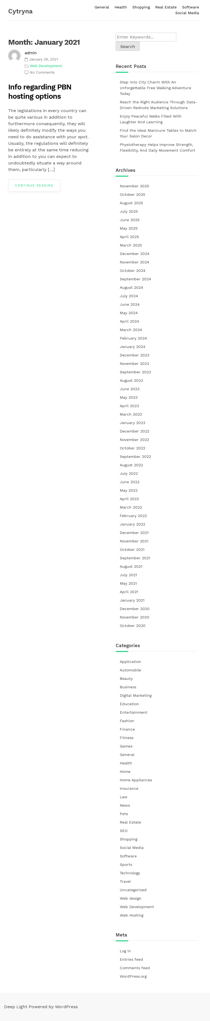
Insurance (129, 788)
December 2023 (134, 355)
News (125, 805)
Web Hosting (131, 915)
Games (126, 746)
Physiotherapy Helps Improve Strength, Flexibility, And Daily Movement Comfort (157, 147)
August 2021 (131, 566)
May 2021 (128, 583)
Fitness (126, 737)
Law (123, 797)
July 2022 (129, 473)
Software (190, 7)
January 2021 (132, 600)
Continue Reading (34, 185)
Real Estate (166, 7)
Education (129, 704)
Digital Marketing (135, 695)
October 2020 (132, 625)
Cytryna (20, 11)
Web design (130, 898)
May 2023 (129, 397)
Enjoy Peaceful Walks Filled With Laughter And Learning (151, 119)
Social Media (187, 13)
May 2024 (129, 313)
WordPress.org (133, 976)
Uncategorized (133, 890)
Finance (127, 729)
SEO (123, 830)
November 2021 (134, 541)
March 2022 (131, 507)
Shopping (141, 7)
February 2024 (133, 338)
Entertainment (133, 712)
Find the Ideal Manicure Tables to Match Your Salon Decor (158, 133)
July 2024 (129, 296)
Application (130, 661)
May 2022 (129, 490)
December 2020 (135, 608)
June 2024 (130, 304)
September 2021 (135, 558)
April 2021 (129, 592)
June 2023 (129, 389)
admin (31, 52)
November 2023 (134, 363)
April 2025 (129, 237)
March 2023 (131, 414)
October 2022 (132, 448)
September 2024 (135, 279)
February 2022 (133, 515)
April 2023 (129, 406)
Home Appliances (136, 780)
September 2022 (135, 456)
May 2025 (129, 228)
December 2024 (135, 253)
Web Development (46, 66)
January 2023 (132, 423)
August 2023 (131, 380)
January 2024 (132, 346)
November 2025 (134, 186)
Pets (124, 814)
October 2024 (132, 270)
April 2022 (129, 499)
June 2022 (129, 482)
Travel (125, 881)
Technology (130, 873)
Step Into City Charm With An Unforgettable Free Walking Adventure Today (155, 88)
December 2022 (134, 431)
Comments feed (135, 968)
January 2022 (132, 524)
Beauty (126, 678)
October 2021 (132, 549)
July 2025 (129, 211)
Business (128, 687)
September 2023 (135, 372)
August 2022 (131, 465)
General (102, 7)
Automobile (130, 670)
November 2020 (134, 617)
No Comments (42, 72)
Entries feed (131, 959)
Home (125, 771)
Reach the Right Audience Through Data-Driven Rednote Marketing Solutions (158, 105)
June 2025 (129, 220)
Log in (125, 951)
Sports (126, 864)
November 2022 (134, 439)
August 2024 (131, 287)
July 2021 (128, 575)
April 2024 (129, 321)
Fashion (127, 721)
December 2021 (134, 532)
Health (121, 7)
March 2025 (131, 245)
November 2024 (134, 262)
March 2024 (131, 330)
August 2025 (131, 203)
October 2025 (132, 194)
